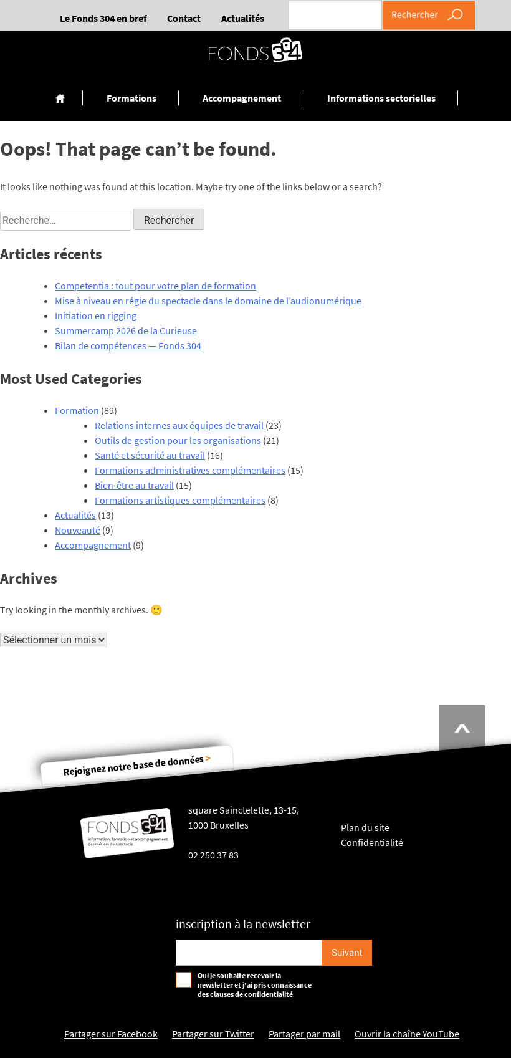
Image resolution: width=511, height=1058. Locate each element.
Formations (131, 98)
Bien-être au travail (134, 485)
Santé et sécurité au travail (150, 455)
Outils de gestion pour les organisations (178, 440)
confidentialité (268, 994)
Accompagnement (242, 98)
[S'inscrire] (347, 953)
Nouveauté (77, 530)
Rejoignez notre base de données (137, 764)
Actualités (242, 18)
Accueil (61, 97)
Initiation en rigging (95, 315)
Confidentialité (372, 842)
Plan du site (365, 827)
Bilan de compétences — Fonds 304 (128, 345)
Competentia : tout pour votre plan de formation (155, 285)
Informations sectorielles (381, 98)
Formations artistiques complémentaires (180, 500)
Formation (77, 410)
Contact (184, 18)
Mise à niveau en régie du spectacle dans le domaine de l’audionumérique (208, 300)
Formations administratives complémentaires (190, 470)
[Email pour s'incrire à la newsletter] (249, 953)
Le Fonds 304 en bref (103, 18)
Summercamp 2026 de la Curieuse (126, 330)
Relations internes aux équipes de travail (179, 425)
